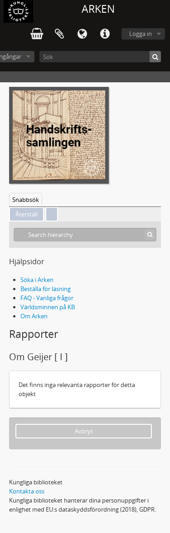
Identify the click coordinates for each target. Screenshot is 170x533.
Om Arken (34, 316)
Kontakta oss (26, 491)
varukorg (36, 34)
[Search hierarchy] (85, 234)
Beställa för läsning (45, 289)
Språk (82, 34)
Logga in (140, 34)
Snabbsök (25, 200)
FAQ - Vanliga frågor (46, 298)
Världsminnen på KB (47, 307)
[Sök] (100, 56)
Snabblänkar (104, 34)
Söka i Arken (36, 280)
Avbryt (84, 431)
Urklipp (59, 34)
